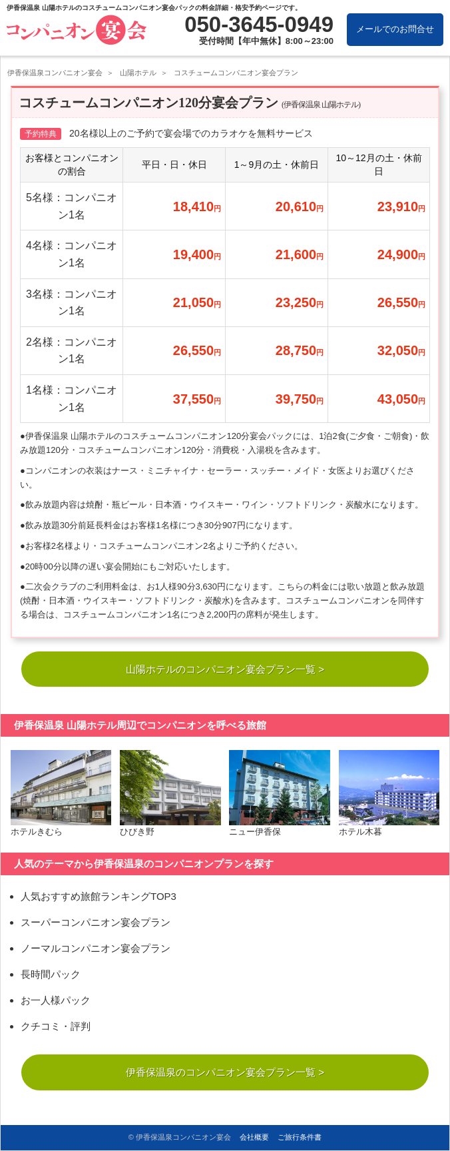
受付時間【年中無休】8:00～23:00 (266, 41)
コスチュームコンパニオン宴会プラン (236, 73)
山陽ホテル (138, 73)
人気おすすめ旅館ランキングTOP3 (98, 898)
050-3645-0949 (259, 24)
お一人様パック (56, 1002)
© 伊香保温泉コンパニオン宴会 (179, 1138)
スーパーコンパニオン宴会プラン (95, 924)
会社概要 (254, 1138)
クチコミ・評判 (56, 1028)
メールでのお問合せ (395, 29)
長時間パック (51, 976)
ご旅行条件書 (300, 1138)
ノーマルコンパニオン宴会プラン (95, 950)
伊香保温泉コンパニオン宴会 (55, 73)
